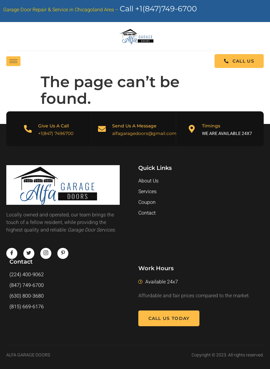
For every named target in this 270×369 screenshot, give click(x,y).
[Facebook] (11, 253)
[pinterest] (62, 253)
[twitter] (28, 253)
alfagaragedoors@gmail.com (144, 133)
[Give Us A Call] (28, 129)
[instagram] (45, 253)
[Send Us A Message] (102, 129)
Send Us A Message (134, 126)
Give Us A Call (53, 126)
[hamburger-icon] (13, 61)
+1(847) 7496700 (55, 133)
